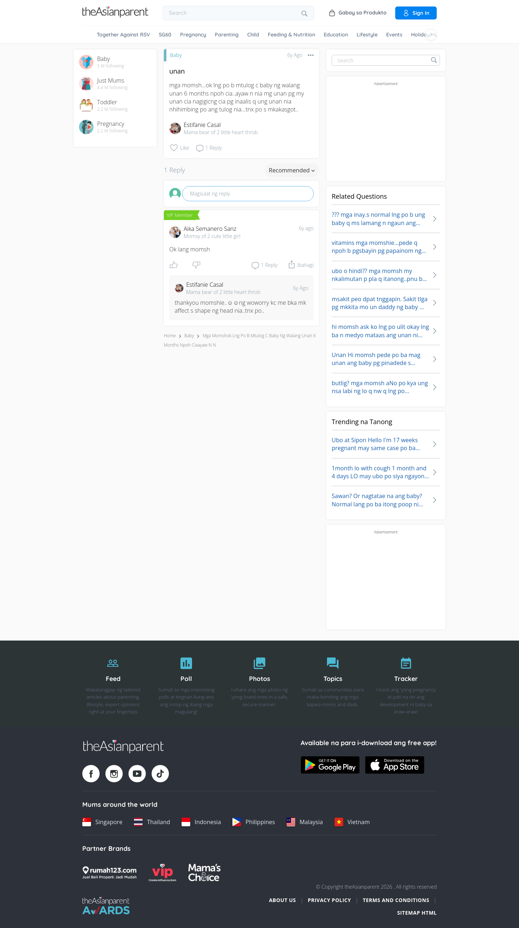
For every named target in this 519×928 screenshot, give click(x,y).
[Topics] (332, 683)
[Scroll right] (431, 34)
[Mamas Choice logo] (204, 872)
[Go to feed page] (115, 15)
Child (253, 34)
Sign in (415, 13)
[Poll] (186, 683)
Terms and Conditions (396, 900)
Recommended (292, 170)
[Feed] (113, 683)
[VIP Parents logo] (162, 872)
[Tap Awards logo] (106, 905)
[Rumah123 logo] (109, 872)
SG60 (165, 34)
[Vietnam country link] (352, 822)
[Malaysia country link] (305, 822)
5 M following (110, 66)
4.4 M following (112, 88)
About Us (282, 900)
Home (170, 336)
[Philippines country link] (253, 822)
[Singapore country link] (102, 822)
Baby (176, 55)
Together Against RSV (123, 34)
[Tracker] (406, 683)
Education (336, 34)
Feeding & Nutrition (291, 34)
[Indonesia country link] (201, 822)
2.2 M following (112, 109)
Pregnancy (193, 34)
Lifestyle (367, 34)
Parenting (227, 34)
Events (394, 34)
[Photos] (259, 683)
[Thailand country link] (152, 822)
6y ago (306, 228)
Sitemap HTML (417, 912)
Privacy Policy (329, 900)
